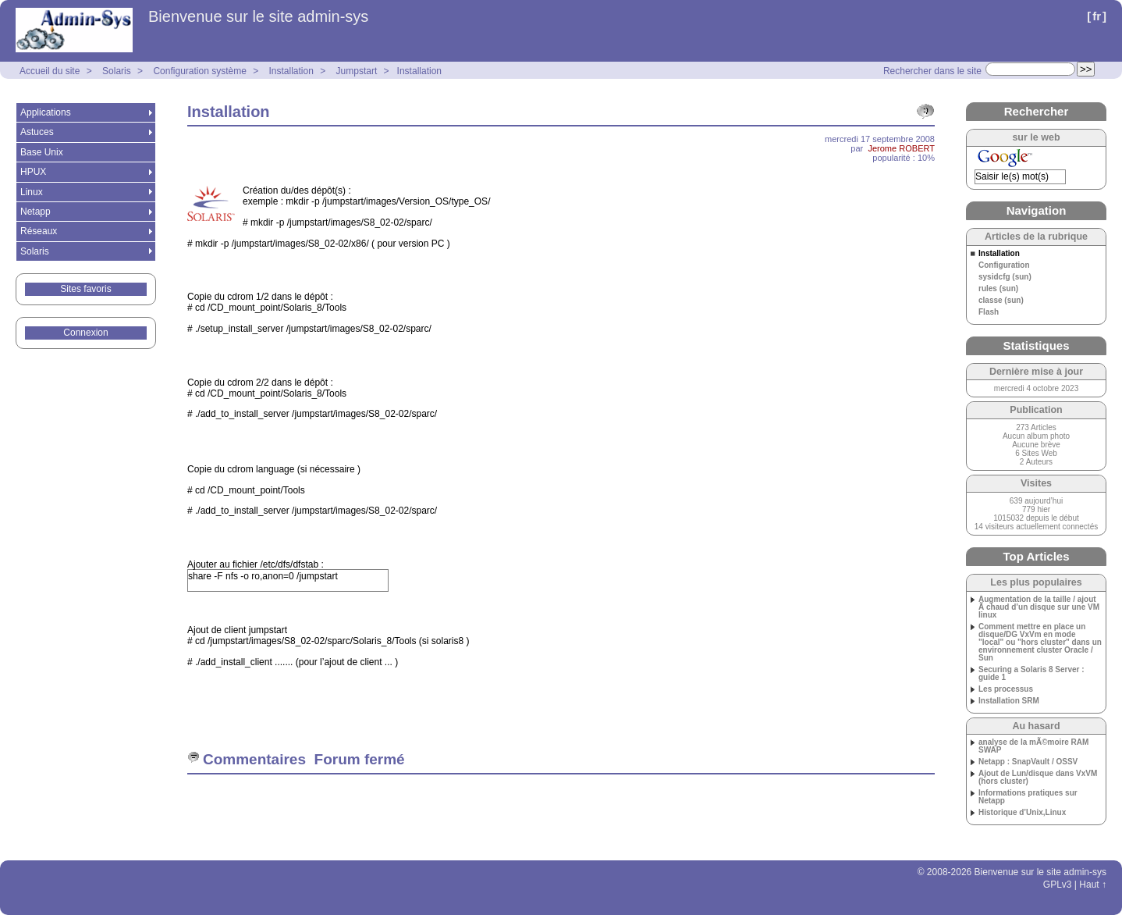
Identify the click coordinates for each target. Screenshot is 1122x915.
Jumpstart (357, 71)
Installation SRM (1008, 701)
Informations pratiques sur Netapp (1028, 797)
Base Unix (41, 152)
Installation (291, 71)
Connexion (85, 332)
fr (1096, 16)
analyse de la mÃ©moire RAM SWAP (1033, 746)
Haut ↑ (1092, 884)
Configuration (1004, 265)
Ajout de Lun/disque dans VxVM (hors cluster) (1037, 777)
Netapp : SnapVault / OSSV (1028, 762)
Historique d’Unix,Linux (1022, 813)
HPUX (33, 171)
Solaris (116, 71)
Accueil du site (50, 71)
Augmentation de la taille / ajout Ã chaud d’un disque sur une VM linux (1038, 607)
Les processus (1005, 689)
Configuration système (199, 71)
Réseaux (38, 231)
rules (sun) (998, 289)
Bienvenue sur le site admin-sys (258, 16)
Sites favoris (85, 288)
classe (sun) (1001, 300)
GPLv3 (1057, 884)
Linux (31, 192)
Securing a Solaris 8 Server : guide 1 (1031, 674)
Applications (45, 112)
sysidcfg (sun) (1004, 277)
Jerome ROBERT (901, 148)
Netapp (35, 211)
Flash (988, 312)
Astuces (37, 131)
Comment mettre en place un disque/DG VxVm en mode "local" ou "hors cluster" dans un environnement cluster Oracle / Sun (1040, 642)
